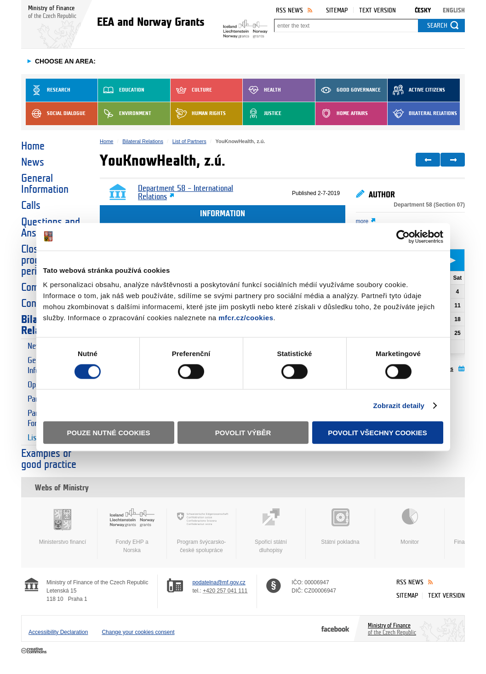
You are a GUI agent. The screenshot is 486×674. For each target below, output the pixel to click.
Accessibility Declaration (58, 632)
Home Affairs (341, 113)
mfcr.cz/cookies (245, 318)
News (32, 162)
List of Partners (189, 141)
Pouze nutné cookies (108, 433)
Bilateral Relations (422, 113)
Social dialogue (56, 113)
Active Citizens (416, 90)
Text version (377, 10)
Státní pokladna (340, 526)
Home (33, 146)
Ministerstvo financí (62, 526)
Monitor (409, 526)
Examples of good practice (48, 459)
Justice (262, 113)
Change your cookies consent (138, 632)
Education (121, 90)
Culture (191, 90)
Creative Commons (34, 651)
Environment (124, 113)
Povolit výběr (243, 433)
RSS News (289, 10)
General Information (45, 184)
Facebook (335, 628)
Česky (423, 10)
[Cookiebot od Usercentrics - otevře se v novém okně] (403, 236)
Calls (30, 206)
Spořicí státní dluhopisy (271, 530)
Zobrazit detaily (398, 405)
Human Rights (198, 113)
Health (262, 90)
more (362, 221)
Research (48, 90)
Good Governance (348, 90)
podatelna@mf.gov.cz (218, 582)
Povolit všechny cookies (377, 433)
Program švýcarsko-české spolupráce (201, 530)
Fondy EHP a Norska (132, 530)
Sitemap (337, 10)
